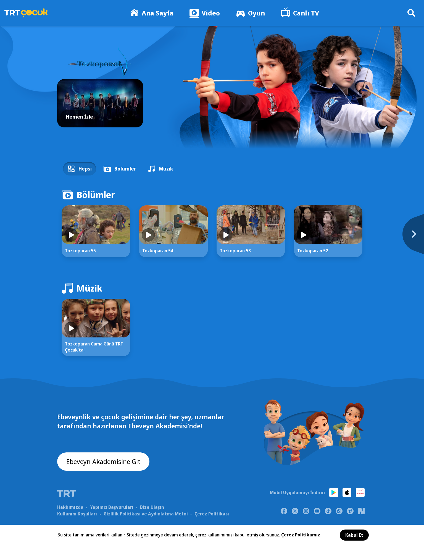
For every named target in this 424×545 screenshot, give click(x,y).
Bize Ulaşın (152, 507)
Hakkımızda (70, 507)
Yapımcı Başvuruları (111, 507)
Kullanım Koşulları (77, 514)
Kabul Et (354, 535)
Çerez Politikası (211, 514)
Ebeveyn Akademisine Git (103, 461)
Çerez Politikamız (300, 535)
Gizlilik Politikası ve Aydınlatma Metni (146, 514)
